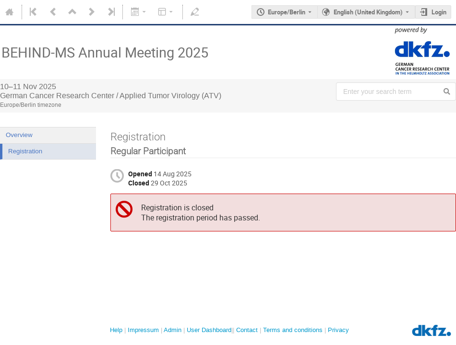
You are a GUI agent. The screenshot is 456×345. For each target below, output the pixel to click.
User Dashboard (209, 330)
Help (116, 330)
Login (439, 12)
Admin (172, 330)
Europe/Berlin (286, 12)
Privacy (338, 330)
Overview (19, 134)
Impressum (143, 330)
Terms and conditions (293, 330)
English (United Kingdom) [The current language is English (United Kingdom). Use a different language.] (368, 12)
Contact (247, 330)
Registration (25, 151)
